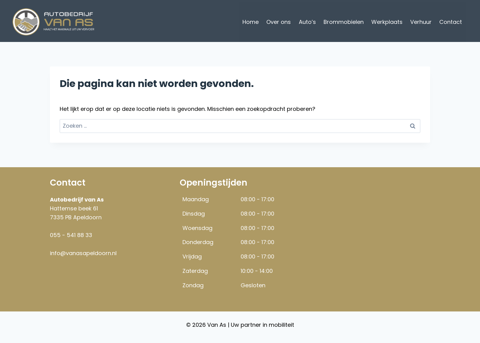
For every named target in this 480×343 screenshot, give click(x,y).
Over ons (278, 22)
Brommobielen (344, 22)
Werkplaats (387, 22)
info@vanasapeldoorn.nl (83, 253)
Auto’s (307, 22)
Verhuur (421, 22)
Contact (450, 22)
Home (250, 22)
